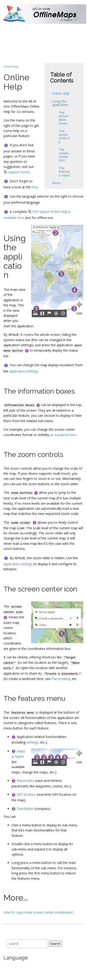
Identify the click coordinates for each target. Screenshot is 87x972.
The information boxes (64, 117)
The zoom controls (64, 136)
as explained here (63, 435)
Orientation (25, 808)
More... (57, 183)
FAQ (35, 187)
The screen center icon (64, 154)
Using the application (60, 103)
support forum (19, 172)
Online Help (60, 93)
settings (32, 742)
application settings (23, 371)
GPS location (26, 794)
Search (55, 943)
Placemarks (60, 679)
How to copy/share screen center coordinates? (38, 912)
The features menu (64, 171)
